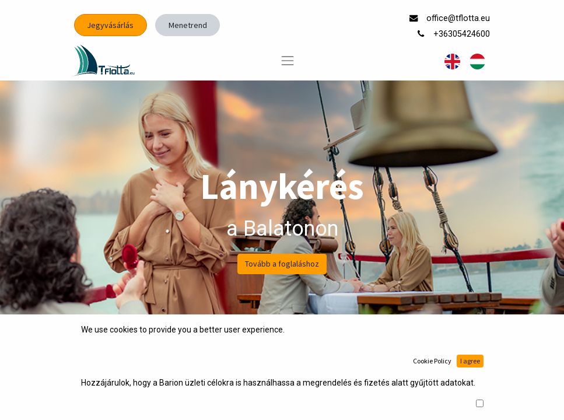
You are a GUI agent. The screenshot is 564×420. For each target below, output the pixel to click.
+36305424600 (462, 34)
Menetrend (188, 25)
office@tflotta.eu (459, 18)
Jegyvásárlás (110, 25)
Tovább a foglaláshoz (282, 263)
